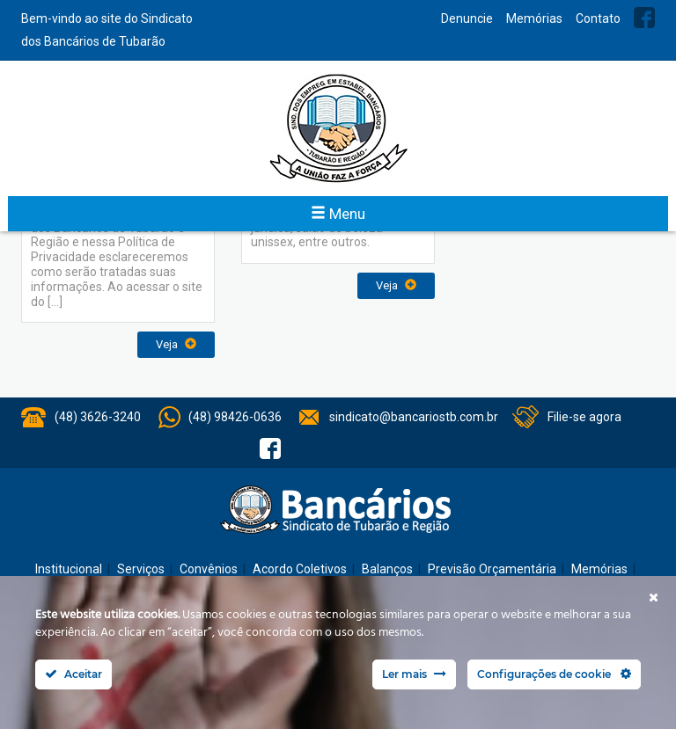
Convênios (209, 569)
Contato (598, 18)
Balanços (387, 569)
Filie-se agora (584, 417)
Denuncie (467, 18)
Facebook (644, 17)
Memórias (534, 18)
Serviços (141, 569)
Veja (176, 344)
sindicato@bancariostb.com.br (413, 417)
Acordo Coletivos (300, 569)
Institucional (68, 569)
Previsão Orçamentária (492, 569)
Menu (338, 213)
